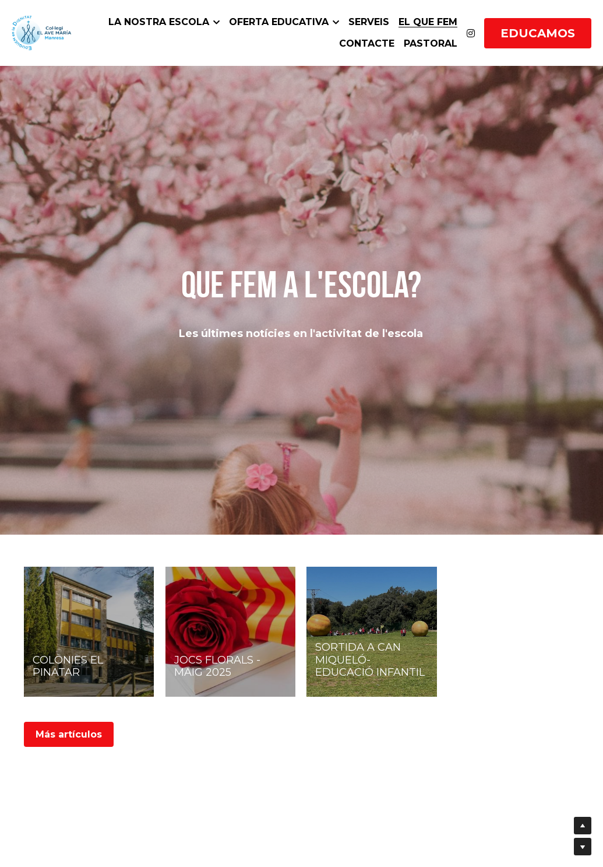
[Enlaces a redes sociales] (471, 33)
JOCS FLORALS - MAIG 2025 (217, 666)
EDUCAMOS (537, 33)
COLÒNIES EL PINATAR (68, 666)
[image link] (41, 32)
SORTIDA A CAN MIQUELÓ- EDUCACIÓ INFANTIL (370, 660)
